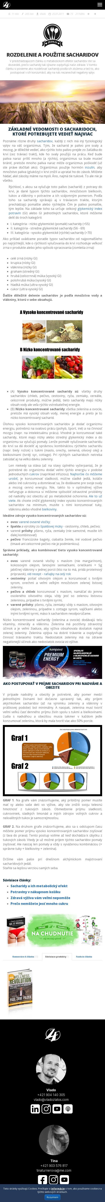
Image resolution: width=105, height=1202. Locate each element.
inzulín (89, 167)
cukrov (34, 474)
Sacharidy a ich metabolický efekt (39, 886)
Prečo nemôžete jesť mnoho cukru (39, 903)
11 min (13, 14)
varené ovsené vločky (34, 522)
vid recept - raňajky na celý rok (49, 574)
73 (69, 14)
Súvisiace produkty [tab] (57, 956)
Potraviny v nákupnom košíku (35, 892)
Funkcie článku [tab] (84, 956)
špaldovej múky (51, 526)
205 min (27, 14)
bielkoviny (49, 509)
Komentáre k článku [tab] (25, 956)
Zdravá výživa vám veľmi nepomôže (40, 898)
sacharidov (44, 141)
